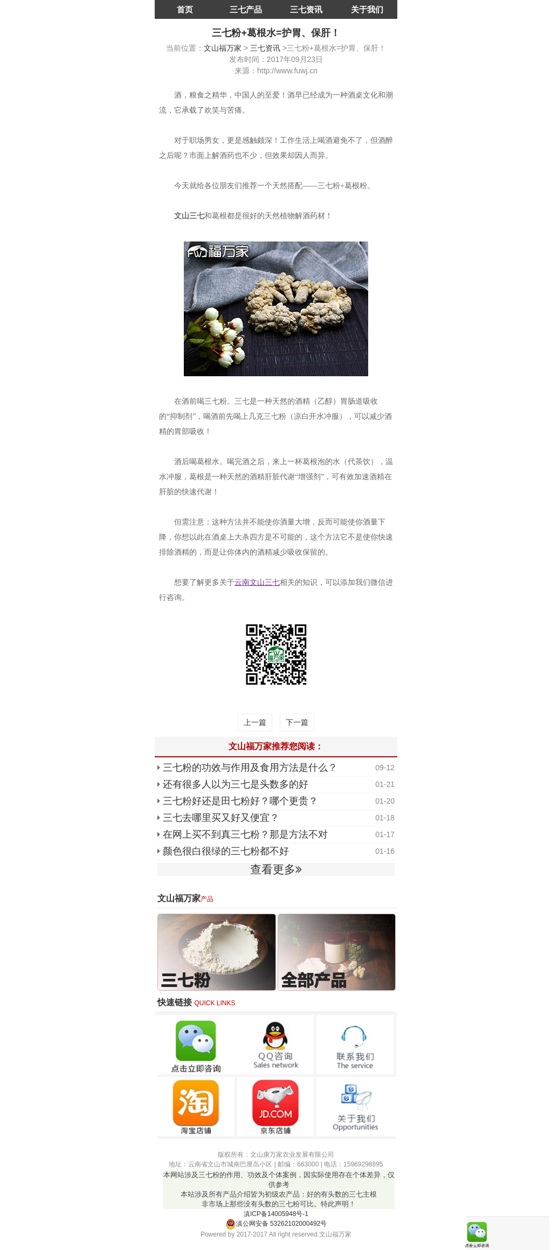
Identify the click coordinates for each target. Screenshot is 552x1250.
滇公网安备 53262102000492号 (276, 1223)
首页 (185, 9)
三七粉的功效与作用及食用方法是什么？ (250, 767)
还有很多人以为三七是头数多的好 (235, 784)
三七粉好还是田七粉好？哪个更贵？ (240, 801)
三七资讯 (306, 9)
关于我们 (367, 9)
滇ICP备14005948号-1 (276, 1214)
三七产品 (246, 9)
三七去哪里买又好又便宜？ (221, 817)
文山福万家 (223, 48)
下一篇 (297, 722)
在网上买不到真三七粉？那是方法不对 (245, 834)
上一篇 (255, 722)
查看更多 (276, 869)
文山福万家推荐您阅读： (276, 746)
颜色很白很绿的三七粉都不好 (226, 851)
